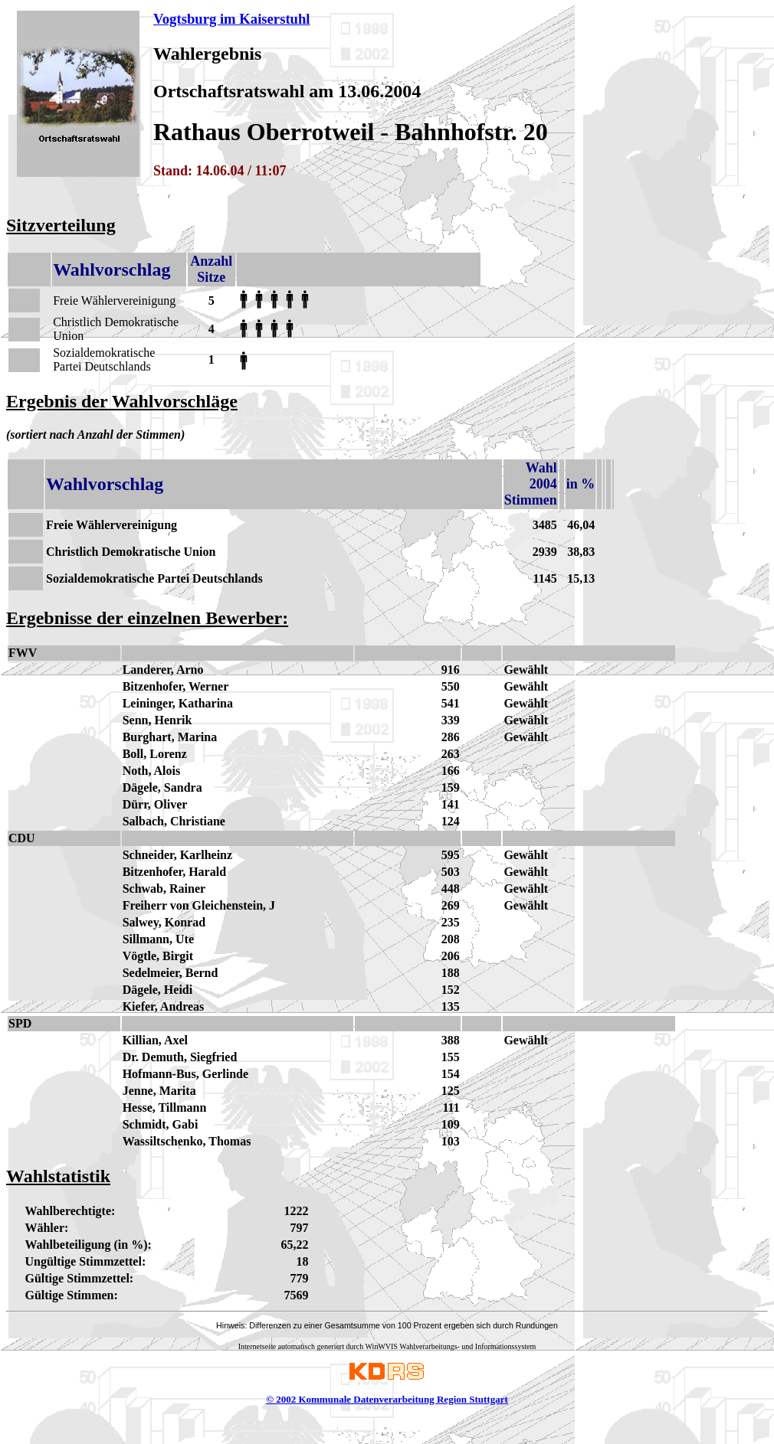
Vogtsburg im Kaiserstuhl (231, 19)
